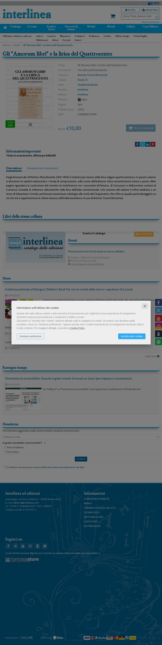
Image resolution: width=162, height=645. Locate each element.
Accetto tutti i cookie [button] (132, 336)
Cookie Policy (77, 328)
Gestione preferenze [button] (30, 336)
